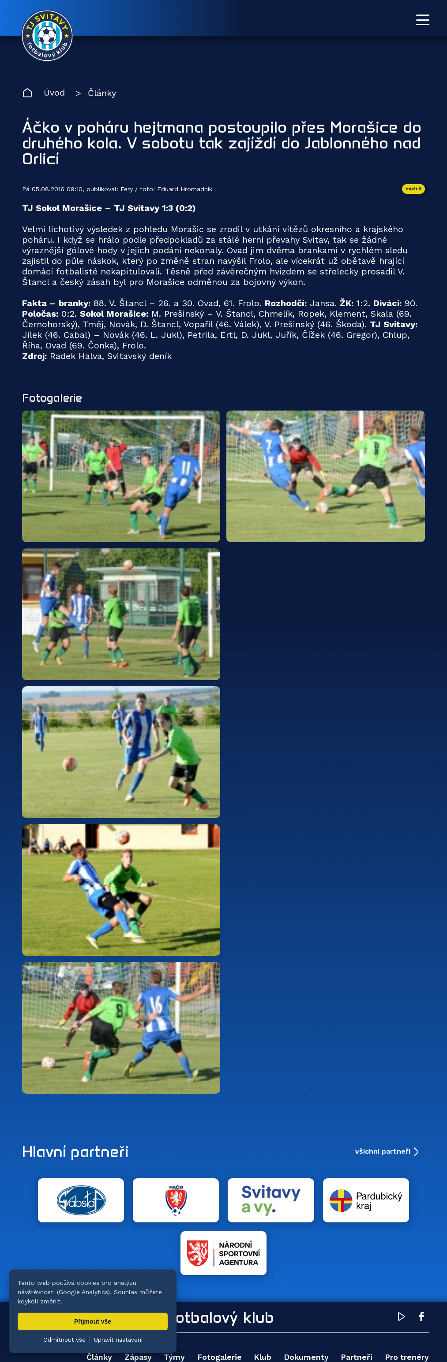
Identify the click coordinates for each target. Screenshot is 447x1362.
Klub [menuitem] (262, 1304)
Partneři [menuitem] (356, 1304)
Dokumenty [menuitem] (306, 1304)
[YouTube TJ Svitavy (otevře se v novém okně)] (401, 1265)
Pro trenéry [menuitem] (406, 1304)
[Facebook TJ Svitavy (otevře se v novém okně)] (421, 1265)
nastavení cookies (325, 1333)
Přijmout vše (92, 1321)
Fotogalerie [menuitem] (219, 1304)
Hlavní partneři (76, 1152)
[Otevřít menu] (422, 20)
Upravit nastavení (118, 1339)
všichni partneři (382, 1151)
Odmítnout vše (64, 1339)
